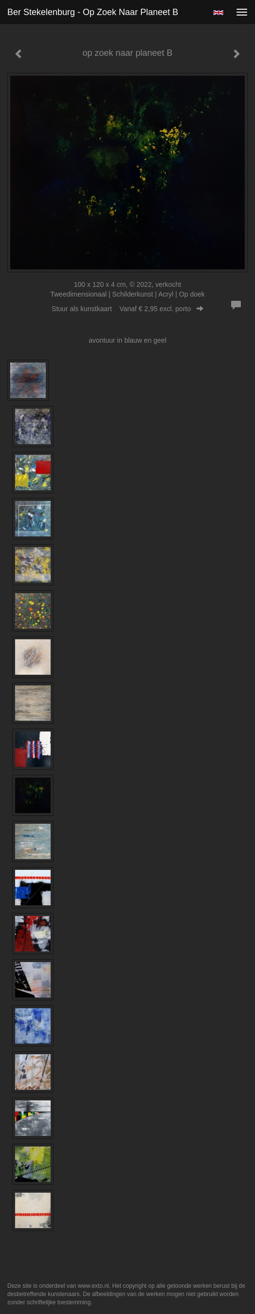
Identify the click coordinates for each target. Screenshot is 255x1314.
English (218, 13)
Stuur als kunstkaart (127, 309)
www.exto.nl (93, 1285)
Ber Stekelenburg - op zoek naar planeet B (92, 12)
